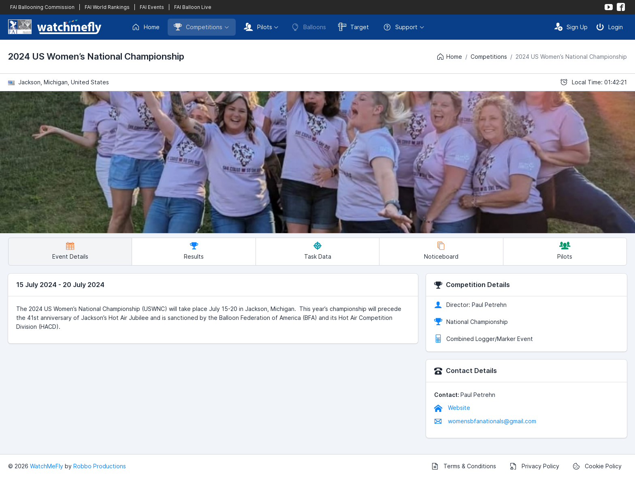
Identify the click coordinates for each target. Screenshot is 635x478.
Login (609, 27)
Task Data (317, 251)
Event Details (70, 251)
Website (452, 407)
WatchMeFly (46, 466)
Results (194, 251)
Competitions (198, 27)
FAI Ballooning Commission (42, 7)
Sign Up (571, 27)
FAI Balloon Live (192, 7)
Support (400, 27)
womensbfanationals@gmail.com (485, 421)
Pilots (258, 27)
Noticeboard (441, 251)
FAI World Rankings (107, 7)
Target (353, 27)
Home (146, 27)
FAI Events (152, 7)
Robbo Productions (99, 466)
